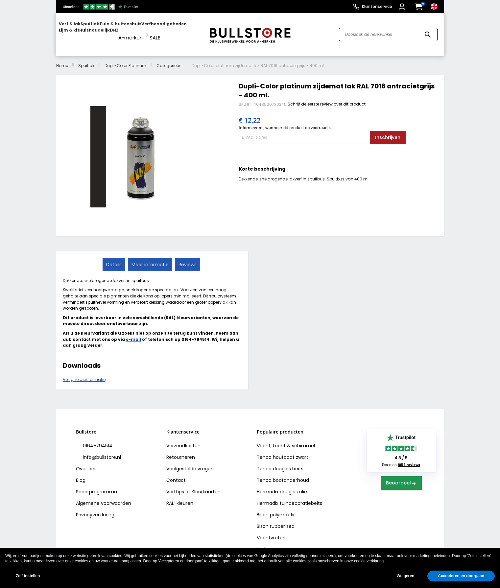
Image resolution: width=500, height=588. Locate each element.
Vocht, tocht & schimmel (286, 439)
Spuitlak (86, 59)
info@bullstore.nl (101, 451)
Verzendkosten (183, 439)
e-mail (133, 333)
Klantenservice (377, 6)
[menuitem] (84, 31)
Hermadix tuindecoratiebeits (289, 497)
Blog (80, 474)
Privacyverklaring (95, 508)
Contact (176, 474)
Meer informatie (150, 258)
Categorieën (168, 59)
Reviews (187, 258)
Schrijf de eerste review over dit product (327, 98)
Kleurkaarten (206, 485)
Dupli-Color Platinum (125, 59)
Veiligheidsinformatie (84, 373)
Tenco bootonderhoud (283, 474)
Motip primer (271, 543)
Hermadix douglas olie (282, 485)
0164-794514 (97, 439)
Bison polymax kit (276, 508)
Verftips (175, 485)
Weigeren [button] (405, 576)
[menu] (129, 31)
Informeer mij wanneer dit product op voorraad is (285, 122)
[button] (403, 6)
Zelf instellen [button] (28, 576)
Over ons (86, 462)
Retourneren (180, 451)
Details (114, 258)
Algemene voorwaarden (103, 497)
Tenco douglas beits (280, 462)
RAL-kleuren (179, 497)
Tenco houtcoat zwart (282, 451)
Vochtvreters (272, 531)
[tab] (115, 258)
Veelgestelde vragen (190, 462)
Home (62, 59)
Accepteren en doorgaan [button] (461, 576)
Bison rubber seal (276, 520)
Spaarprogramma (96, 485)
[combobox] (388, 31)
